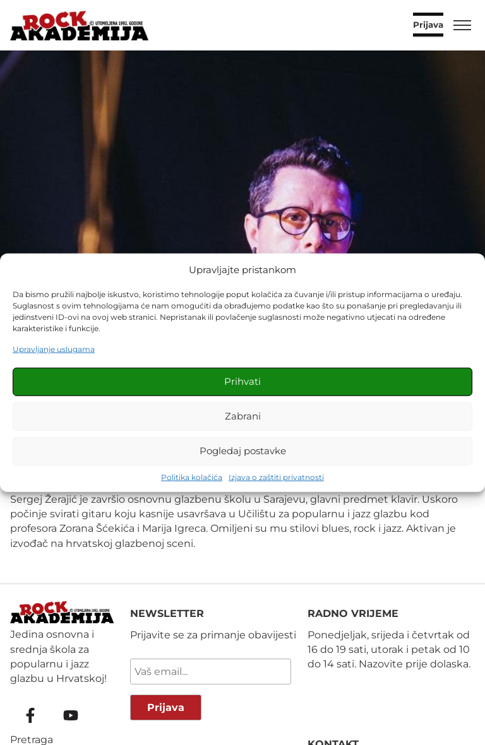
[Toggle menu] (462, 25)
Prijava (428, 25)
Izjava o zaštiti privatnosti (276, 476)
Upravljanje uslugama (54, 349)
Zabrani (243, 416)
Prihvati (242, 381)
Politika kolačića (191, 476)
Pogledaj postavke (243, 451)
